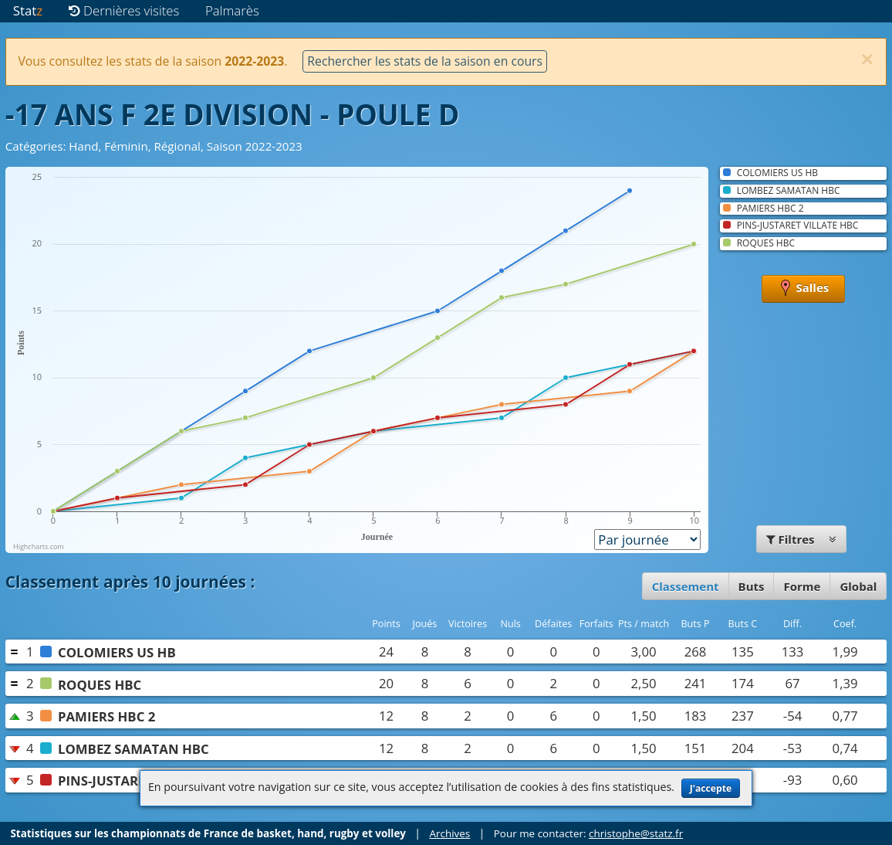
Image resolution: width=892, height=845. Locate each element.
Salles (803, 289)
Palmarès (232, 10)
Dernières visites (124, 10)
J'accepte (711, 788)
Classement (685, 586)
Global (858, 586)
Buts (751, 586)
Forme (801, 586)
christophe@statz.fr (636, 833)
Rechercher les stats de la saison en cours (424, 61)
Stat (27, 10)
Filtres (801, 539)
